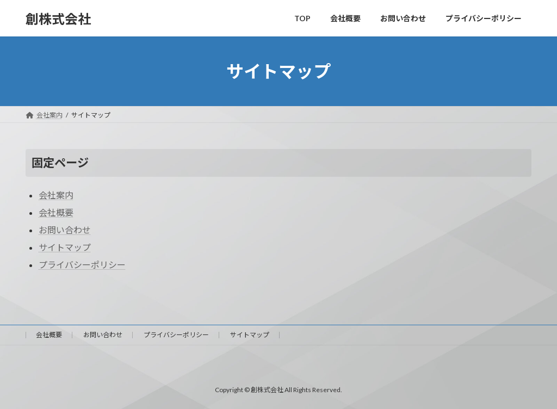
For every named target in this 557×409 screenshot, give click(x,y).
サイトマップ (65, 247)
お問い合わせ (65, 230)
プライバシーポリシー (82, 264)
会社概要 (56, 212)
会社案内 (56, 195)
